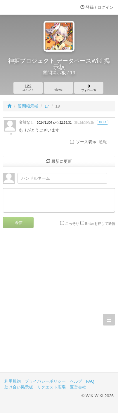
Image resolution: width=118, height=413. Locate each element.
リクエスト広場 (51, 387)
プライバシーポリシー (45, 381)
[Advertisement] (59, 304)
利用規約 (12, 381)
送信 (18, 222)
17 (46, 106)
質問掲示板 (28, 106)
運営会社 (78, 387)
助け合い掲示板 (18, 387)
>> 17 (102, 122)
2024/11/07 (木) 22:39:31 (54, 122)
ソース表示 (83, 141)
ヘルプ (76, 381)
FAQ (90, 381)
